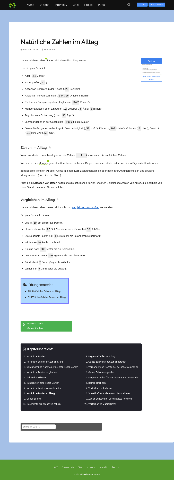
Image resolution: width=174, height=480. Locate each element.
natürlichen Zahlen (35, 60)
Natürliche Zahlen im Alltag (41, 390)
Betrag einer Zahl (97, 379)
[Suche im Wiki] (39, 423)
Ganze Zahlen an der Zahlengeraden (107, 358)
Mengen (43, 161)
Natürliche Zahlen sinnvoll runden (44, 385)
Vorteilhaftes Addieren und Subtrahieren (109, 390)
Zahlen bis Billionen (37, 374)
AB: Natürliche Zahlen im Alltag (44, 288)
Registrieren (157, 4)
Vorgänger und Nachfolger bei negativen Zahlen (113, 363)
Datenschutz (68, 464)
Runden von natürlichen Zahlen (43, 379)
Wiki (76, 4)
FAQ (80, 464)
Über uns (115, 464)
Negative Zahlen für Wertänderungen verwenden (113, 374)
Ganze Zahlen (34, 395)
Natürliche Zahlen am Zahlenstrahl (45, 358)
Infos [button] (101, 4)
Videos (44, 4)
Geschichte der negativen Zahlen (44, 400)
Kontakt (103, 464)
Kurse (30, 4)
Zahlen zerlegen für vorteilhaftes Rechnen (110, 395)
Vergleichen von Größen (85, 205)
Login (142, 4)
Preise (88, 4)
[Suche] (129, 4)
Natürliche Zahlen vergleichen (42, 369)
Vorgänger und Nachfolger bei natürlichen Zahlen (52, 363)
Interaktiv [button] (61, 4)
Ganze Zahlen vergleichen (101, 369)
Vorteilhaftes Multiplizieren (102, 400)
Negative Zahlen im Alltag (101, 353)
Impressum (90, 464)
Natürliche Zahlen (36, 353)
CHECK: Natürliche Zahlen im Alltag (47, 294)
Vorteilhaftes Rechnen (100, 385)
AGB (56, 464)
